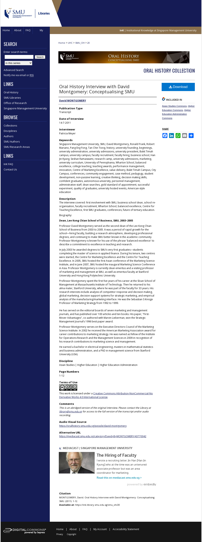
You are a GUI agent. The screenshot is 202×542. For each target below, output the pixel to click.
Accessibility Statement (126, 529)
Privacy (59, 534)
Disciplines (10, 131)
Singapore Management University (25, 108)
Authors (9, 136)
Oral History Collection (169, 70)
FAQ (85, 529)
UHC (70, 42)
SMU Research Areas (17, 147)
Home (61, 42)
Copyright (71, 534)
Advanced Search (14, 70)
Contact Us (10, 169)
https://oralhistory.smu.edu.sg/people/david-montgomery (93, 426)
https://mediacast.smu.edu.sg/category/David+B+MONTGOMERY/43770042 (102, 436)
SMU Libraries (12, 97)
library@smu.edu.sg (70, 411)
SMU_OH (80, 42)
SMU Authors (12, 141)
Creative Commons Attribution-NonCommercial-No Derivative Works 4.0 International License (106, 395)
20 (88, 42)
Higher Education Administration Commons (176, 114)
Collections (10, 125)
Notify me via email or (19, 75)
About (73, 529)
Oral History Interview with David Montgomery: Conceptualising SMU (97, 89)
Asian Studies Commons (174, 106)
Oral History (11, 92)
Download (178, 87)
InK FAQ (8, 164)
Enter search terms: (16, 52)
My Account (100, 529)
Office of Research (15, 103)
